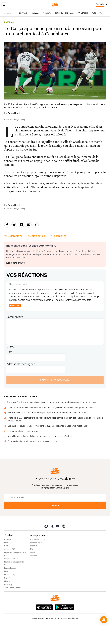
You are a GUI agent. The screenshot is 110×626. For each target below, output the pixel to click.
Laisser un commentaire (55, 379)
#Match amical (37, 235)
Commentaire (14, 316)
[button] (103, 619)
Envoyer (55, 505)
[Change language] (101, 4)
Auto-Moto (97, 13)
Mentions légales (37, 543)
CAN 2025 (35, 13)
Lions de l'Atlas (10, 543)
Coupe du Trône (10, 549)
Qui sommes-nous (37, 539)
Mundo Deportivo (63, 126)
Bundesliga (8, 585)
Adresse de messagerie (20, 364)
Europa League (10, 568)
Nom (9, 351)
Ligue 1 (7, 581)
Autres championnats (12, 588)
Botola (6, 546)
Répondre (14, 305)
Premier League (10, 575)
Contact (33, 552)
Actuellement (9, 13)
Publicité (33, 546)
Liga (6, 571)
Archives (33, 556)
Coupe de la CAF (11, 559)
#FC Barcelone (13, 235)
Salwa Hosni (13, 113)
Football (23, 13)
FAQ (32, 549)
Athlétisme (83, 13)
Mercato (47, 13)
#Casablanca (58, 235)
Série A (7, 578)
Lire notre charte (15, 262)
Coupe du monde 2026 (64, 13)
